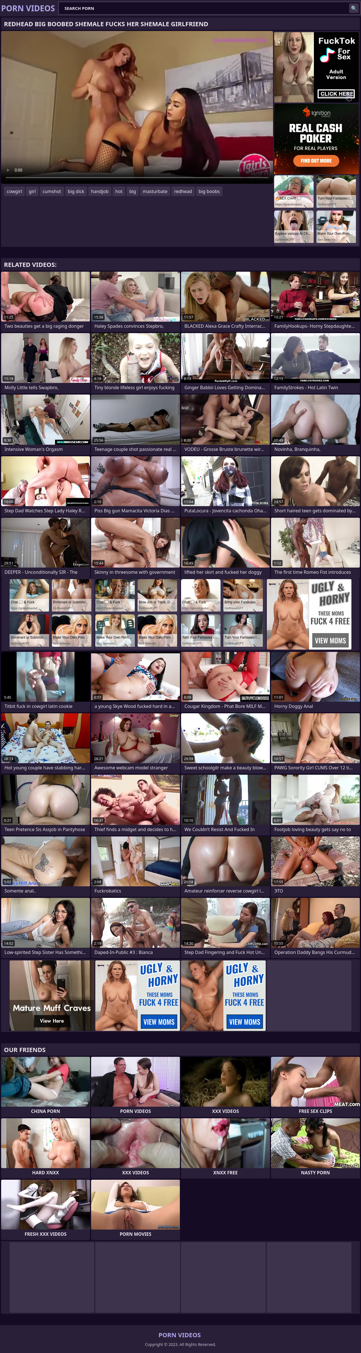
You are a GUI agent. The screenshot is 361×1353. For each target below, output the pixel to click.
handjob (100, 191)
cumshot (52, 191)
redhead (183, 191)
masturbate (155, 191)
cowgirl (14, 191)
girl (32, 191)
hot (118, 191)
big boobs (209, 191)
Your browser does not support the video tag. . (137, 107)
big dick (76, 191)
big (132, 191)
